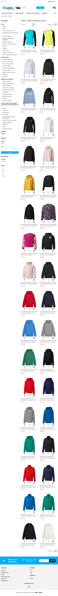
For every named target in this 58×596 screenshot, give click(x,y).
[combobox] (28, 24)
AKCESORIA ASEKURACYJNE (8, 68)
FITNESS (4, 46)
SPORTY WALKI (6, 50)
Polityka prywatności (5, 576)
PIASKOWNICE (5, 92)
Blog (31, 572)
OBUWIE (4, 28)
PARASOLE (5, 98)
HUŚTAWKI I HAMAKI (7, 96)
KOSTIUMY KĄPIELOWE (7, 59)
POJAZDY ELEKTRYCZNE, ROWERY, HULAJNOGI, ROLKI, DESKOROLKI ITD (9, 105)
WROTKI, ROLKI (6, 112)
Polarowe (3, 133)
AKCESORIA (5, 114)
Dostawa (3, 574)
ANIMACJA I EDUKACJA (7, 41)
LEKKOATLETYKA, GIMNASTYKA (9, 44)
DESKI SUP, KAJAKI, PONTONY (9, 72)
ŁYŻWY (3, 126)
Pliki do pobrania (4, 580)
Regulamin (3, 570)
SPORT (3, 24)
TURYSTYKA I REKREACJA (8, 52)
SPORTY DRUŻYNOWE (7, 36)
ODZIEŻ (4, 26)
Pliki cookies (3, 578)
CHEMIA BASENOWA (7, 85)
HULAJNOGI (5, 110)
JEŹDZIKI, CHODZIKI (7, 122)
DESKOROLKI (5, 124)
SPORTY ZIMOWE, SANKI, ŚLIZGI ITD (10, 54)
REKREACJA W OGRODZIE (33, 13)
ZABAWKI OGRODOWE (7, 94)
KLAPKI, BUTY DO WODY (7, 61)
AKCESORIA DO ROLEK (7, 128)
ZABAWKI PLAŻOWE (7, 66)
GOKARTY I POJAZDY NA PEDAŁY (9, 120)
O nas (31, 570)
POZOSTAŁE (5, 76)
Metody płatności (4, 572)
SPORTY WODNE (19, 13)
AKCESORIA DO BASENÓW (8, 83)
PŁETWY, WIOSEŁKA (7, 70)
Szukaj (9, 152)
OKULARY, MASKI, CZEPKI (8, 63)
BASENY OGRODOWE (7, 81)
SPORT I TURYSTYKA (7, 13)
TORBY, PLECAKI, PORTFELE (8, 30)
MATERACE (5, 74)
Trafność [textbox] (23, 24)
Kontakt (31, 578)
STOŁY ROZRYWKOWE (7, 100)
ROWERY (4, 108)
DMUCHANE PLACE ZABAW (8, 90)
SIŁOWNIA (4, 48)
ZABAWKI (45, 13)
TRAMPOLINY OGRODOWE (8, 87)
